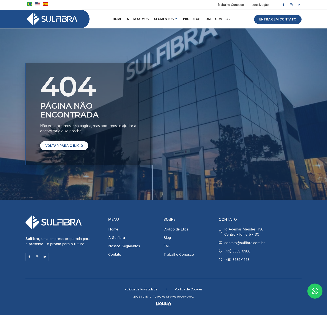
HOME (117, 19)
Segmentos (165, 19)
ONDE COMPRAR (218, 19)
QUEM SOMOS (138, 19)
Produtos (191, 19)
